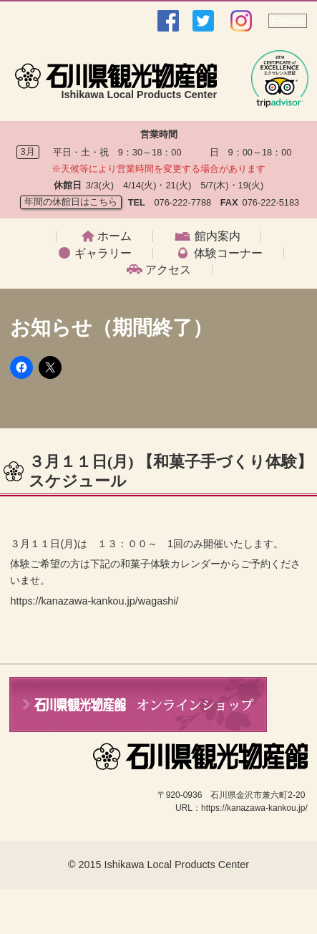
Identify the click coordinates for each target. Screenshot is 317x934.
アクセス (168, 270)
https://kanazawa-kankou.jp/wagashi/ (94, 601)
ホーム (114, 236)
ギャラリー (103, 253)
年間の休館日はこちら (70, 201)
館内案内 (217, 236)
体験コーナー (228, 253)
